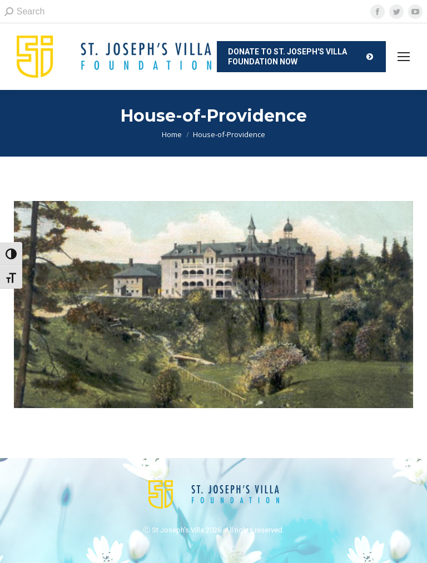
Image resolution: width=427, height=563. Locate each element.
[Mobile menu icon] (403, 56)
